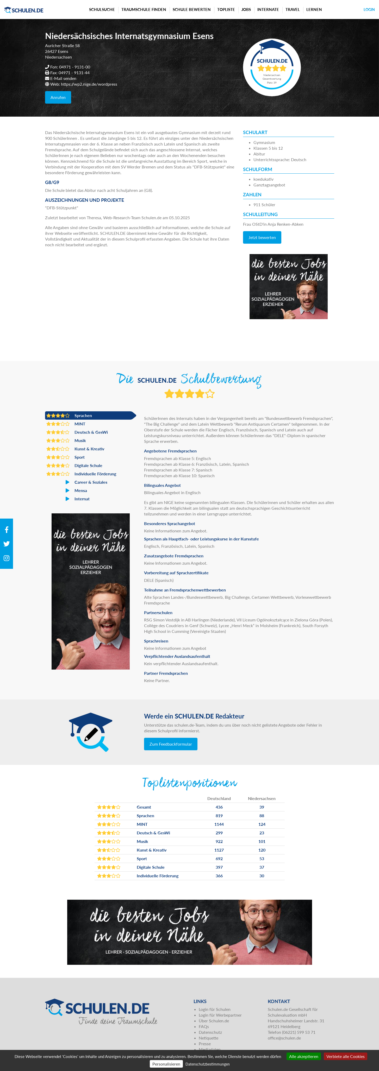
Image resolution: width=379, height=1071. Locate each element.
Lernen (314, 9)
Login (369, 9)
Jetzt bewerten (262, 237)
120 (261, 849)
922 (219, 841)
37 (261, 867)
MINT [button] (65, 424)
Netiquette (208, 1037)
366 (219, 875)
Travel (292, 9)
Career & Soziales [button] (76, 482)
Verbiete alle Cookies (345, 1056)
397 (219, 867)
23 (261, 832)
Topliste (226, 9)
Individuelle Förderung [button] (81, 474)
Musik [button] (66, 440)
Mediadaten (210, 1049)
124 (261, 824)
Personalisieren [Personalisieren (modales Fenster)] (166, 1063)
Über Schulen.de (214, 1020)
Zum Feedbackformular (171, 743)
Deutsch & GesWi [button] (77, 432)
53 (261, 858)
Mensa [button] (66, 490)
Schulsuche (102, 9)
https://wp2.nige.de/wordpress (89, 83)
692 (219, 858)
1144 (219, 824)
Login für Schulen (215, 1009)
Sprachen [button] (69, 415)
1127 (219, 849)
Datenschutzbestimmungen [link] (207, 1064)
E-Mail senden (63, 78)
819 (219, 815)
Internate (268, 9)
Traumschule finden (143, 9)
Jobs (246, 9)
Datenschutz (210, 1032)
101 (261, 841)
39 (261, 806)
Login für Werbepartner (220, 1014)
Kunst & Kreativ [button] (75, 449)
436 (219, 806)
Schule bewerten (192, 9)
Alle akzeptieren (303, 1056)
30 (261, 875)
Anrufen (58, 97)
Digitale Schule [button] (74, 465)
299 (219, 832)
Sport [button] (65, 457)
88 (261, 815)
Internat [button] (68, 499)
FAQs (204, 1026)
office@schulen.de (284, 1037)
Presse (205, 1043)
